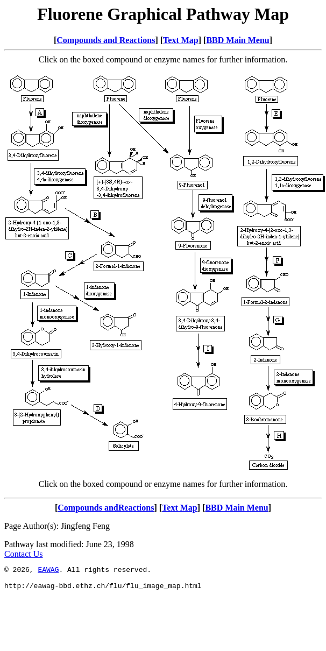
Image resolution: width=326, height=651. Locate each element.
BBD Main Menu (237, 40)
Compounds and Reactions (105, 40)
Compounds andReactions (106, 507)
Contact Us (23, 553)
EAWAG (48, 571)
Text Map (181, 40)
